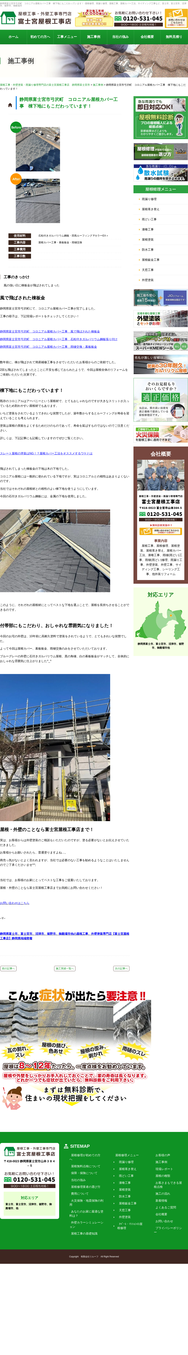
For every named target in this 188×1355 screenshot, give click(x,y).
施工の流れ (161, 1237)
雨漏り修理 (149, 199)
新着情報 (160, 1244)
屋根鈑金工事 (151, 259)
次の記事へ (121, 968)
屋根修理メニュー (126, 1199)
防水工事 (148, 249)
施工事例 (93, 37)
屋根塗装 (148, 239)
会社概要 (147, 37)
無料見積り (174, 37)
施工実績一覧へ (65, 968)
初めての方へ (40, 37)
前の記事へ (8, 968)
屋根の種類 (161, 1219)
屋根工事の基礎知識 (82, 1269)
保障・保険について (82, 1213)
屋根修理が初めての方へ (85, 1199)
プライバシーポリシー (168, 1272)
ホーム (13, 37)
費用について (78, 1233)
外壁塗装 (148, 280)
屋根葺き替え (151, 209)
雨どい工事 (149, 219)
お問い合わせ (163, 1265)
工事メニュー (67, 37)
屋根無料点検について (84, 1206)
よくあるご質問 (164, 1251)
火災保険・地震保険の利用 (87, 1240)
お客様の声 (161, 1199)
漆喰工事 (148, 229)
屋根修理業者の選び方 (84, 1226)
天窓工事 (148, 269)
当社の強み (120, 37)
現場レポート (163, 1213)
